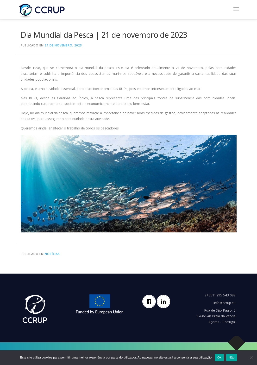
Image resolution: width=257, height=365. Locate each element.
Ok (219, 357)
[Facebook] (150, 301)
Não (232, 357)
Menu (236, 9)
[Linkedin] (164, 301)
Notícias (52, 254)
